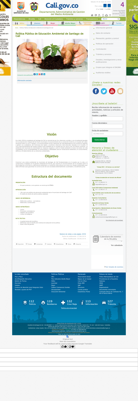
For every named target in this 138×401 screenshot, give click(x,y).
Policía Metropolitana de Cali (108, 277)
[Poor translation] (71, 346)
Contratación (101, 49)
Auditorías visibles (103, 73)
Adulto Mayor (70, 23)
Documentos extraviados (107, 289)
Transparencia (92, 19)
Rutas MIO (81, 283)
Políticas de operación (104, 44)
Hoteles (17, 285)
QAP (79, 285)
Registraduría (103, 287)
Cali (39, 19)
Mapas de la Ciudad (84, 279)
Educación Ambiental (58, 292)
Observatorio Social (84, 277)
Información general (104, 28)
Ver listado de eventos (114, 267)
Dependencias (19, 19)
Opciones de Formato (110, 15)
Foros (69, 244)
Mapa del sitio (99, 15)
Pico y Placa (19, 277)
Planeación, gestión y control (107, 38)
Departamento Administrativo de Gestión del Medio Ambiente (62, 13)
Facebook (34, 74)
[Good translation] (64, 346)
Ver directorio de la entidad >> (115, 220)
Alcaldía (32, 19)
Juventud (54, 283)
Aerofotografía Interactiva (23, 279)
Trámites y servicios (74, 19)
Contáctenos (107, 15)
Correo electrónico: (100, 123)
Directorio (81, 287)
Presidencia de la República (108, 279)
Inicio (92, 15)
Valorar (49, 244)
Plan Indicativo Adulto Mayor (60, 279)
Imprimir (21, 244)
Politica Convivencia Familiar (60, 287)
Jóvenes (37, 23)
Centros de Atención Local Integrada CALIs (29, 287)
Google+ (39, 74)
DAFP (101, 285)
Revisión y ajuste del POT (23, 289)
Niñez (53, 281)
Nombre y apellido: (100, 115)
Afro (52, 277)
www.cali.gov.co (27, 8)
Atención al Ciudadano (53, 19)
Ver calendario (117, 245)
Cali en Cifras (82, 281)
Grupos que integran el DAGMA (108, 67)
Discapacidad (55, 289)
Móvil (103, 15)
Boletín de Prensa (20, 281)
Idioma (96, 15)
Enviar (30, 244)
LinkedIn (44, 74)
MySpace (42, 74)
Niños (22, 23)
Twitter (37, 74)
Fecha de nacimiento (101, 130)
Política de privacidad (69, 308)
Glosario (78, 244)
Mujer (53, 23)
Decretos (18, 283)
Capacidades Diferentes (87, 23)
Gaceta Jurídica (83, 289)
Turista (118, 23)
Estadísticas (60, 244)
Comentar (39, 244)
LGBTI (102, 23)
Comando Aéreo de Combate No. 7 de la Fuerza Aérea (111, 292)
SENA (101, 283)
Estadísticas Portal (84, 292)
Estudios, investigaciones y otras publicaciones (109, 61)
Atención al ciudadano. (58, 329)
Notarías (102, 281)
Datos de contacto (103, 33)
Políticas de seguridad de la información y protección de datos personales (69, 332)
